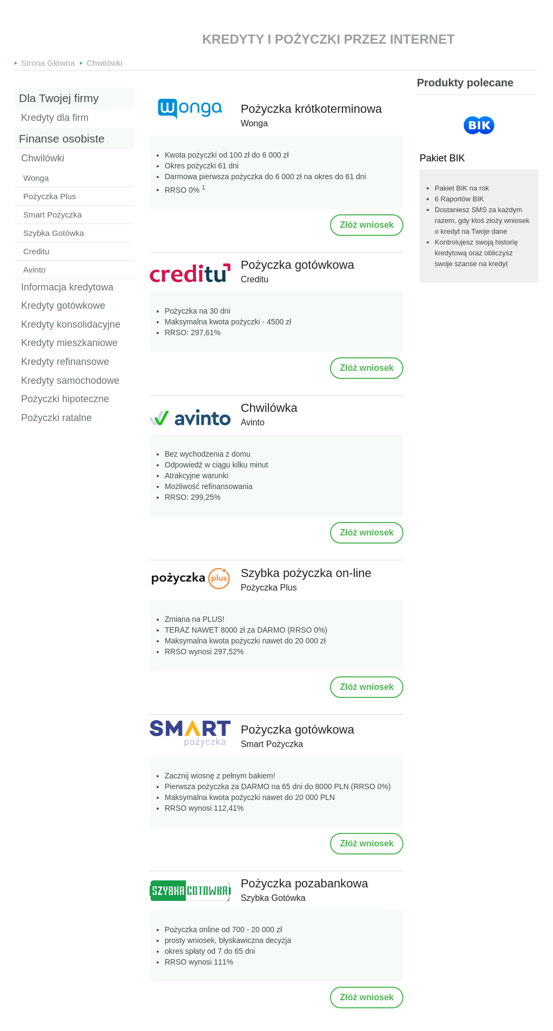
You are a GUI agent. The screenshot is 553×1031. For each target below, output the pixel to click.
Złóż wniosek (367, 224)
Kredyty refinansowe (65, 362)
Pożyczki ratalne (56, 418)
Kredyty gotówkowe (63, 306)
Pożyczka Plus (49, 196)
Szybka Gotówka (53, 233)
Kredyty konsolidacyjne (70, 325)
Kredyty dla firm (55, 118)
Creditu (36, 251)
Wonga (36, 177)
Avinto (34, 269)
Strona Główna (48, 61)
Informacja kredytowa (67, 287)
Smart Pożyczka (52, 214)
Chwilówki (104, 61)
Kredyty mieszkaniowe (69, 343)
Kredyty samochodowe (70, 381)
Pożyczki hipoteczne (65, 399)
